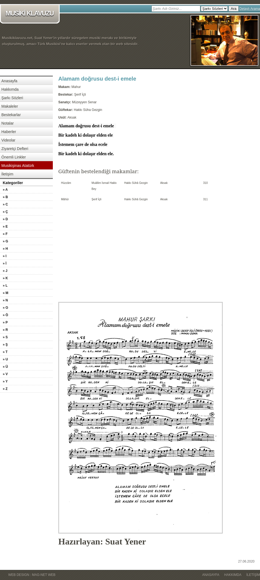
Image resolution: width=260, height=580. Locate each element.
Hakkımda (10, 89)
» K (5, 278)
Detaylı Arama (249, 9)
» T (5, 352)
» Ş (5, 344)
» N (5, 300)
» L (5, 285)
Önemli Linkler (13, 157)
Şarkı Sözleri (12, 98)
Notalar (7, 123)
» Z (5, 389)
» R (5, 330)
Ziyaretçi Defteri (14, 148)
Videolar (8, 140)
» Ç (5, 212)
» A (5, 190)
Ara (233, 9)
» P (5, 322)
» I (4, 256)
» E (5, 226)
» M (5, 293)
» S (5, 337)
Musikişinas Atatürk (17, 165)
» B (5, 197)
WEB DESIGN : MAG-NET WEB (31, 575)
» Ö (5, 315)
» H (5, 249)
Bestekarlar (11, 115)
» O (5, 308)
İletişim (7, 174)
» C (5, 204)
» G (5, 241)
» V (5, 374)
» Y (5, 381)
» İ (4, 263)
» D (5, 219)
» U (5, 359)
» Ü (5, 367)
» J (5, 271)
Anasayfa (9, 81)
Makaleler (9, 106)
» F (5, 234)
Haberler (8, 131)
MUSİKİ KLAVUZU (30, 13)
